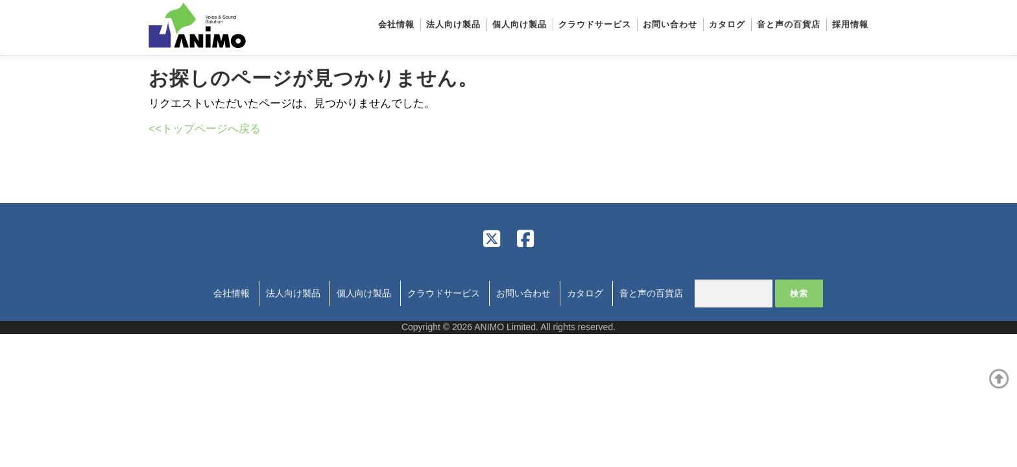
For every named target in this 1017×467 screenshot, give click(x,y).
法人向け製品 (453, 24)
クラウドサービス (594, 24)
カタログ (727, 24)
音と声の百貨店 (788, 24)
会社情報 (396, 24)
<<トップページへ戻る (205, 129)
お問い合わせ (670, 24)
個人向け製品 (519, 24)
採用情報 (850, 24)
